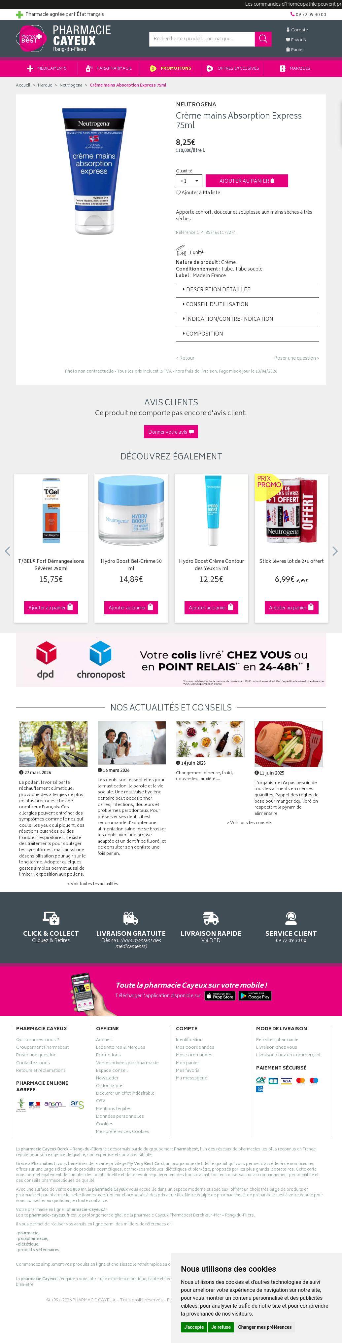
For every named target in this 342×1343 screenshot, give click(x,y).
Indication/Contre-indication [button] (227, 319)
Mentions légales (113, 1110)
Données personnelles (120, 1117)
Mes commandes (194, 1056)
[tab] (247, 290)
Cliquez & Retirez (51, 926)
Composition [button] (202, 334)
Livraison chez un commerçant (288, 1056)
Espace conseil (112, 1071)
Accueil (23, 85)
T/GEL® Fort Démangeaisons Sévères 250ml (51, 565)
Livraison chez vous (276, 1048)
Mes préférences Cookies (122, 1132)
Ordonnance (109, 1086)
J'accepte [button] (194, 1327)
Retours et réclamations (41, 1071)
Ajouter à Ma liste (198, 193)
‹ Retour (185, 358)
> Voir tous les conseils (249, 823)
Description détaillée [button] (216, 290)
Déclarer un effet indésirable (125, 1094)
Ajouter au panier (247, 181)
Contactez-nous (33, 1064)
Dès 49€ (131, 929)
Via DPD (211, 926)
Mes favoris (187, 1071)
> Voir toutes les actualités (92, 884)
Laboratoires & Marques (120, 1048)
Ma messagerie (191, 1079)
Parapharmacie (109, 68)
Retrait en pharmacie (277, 1040)
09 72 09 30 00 (291, 926)
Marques (295, 68)
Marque (45, 85)
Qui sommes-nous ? (37, 1040)
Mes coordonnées (195, 1048)
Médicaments (47, 68)
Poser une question (36, 1056)
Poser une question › (296, 358)
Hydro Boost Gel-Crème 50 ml (131, 565)
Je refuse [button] (221, 1327)
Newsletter (107, 1079)
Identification (189, 1040)
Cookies (104, 1125)
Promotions (171, 68)
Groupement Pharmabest (42, 1048)
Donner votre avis (171, 432)
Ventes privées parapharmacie (127, 1064)
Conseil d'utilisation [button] (215, 305)
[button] (189, 180)
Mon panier (187, 1064)
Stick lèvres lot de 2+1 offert (291, 562)
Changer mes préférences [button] (265, 1327)
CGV (100, 1102)
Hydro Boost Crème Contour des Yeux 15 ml (211, 565)
